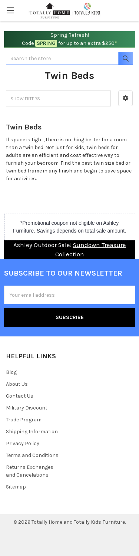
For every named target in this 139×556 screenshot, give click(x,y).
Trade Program (24, 420)
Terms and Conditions (32, 455)
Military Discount (26, 408)
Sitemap (16, 487)
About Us (17, 384)
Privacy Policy (22, 443)
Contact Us (19, 396)
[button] (125, 98)
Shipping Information (32, 431)
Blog (11, 372)
